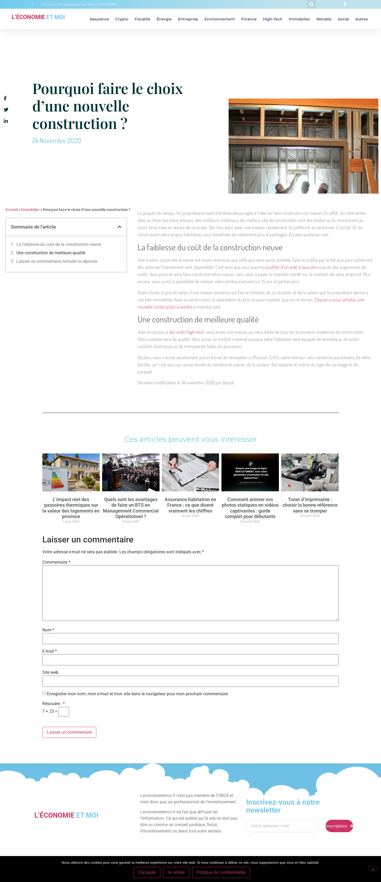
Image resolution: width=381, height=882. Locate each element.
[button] (311, 4)
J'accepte (147, 872)
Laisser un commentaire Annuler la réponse (56, 261)
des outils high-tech (186, 332)
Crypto (121, 19)
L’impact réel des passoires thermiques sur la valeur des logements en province (70, 508)
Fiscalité (142, 19)
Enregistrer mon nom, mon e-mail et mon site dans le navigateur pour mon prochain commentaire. (138, 694)
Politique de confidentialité (221, 872)
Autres (361, 19)
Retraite (324, 19)
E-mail (49, 651)
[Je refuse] (372, 868)
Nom (48, 630)
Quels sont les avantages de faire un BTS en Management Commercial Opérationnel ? (131, 508)
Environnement (220, 19)
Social (343, 19)
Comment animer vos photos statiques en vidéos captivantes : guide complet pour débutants (250, 508)
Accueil (11, 209)
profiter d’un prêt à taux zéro (292, 267)
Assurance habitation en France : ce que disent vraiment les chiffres (190, 505)
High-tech (273, 19)
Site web (50, 672)
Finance (249, 19)
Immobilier (299, 19)
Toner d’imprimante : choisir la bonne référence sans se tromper (310, 505)
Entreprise (188, 19)
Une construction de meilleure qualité (50, 252)
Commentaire (56, 562)
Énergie (164, 19)
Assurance (99, 19)
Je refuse (176, 872)
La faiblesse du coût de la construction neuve (58, 244)
